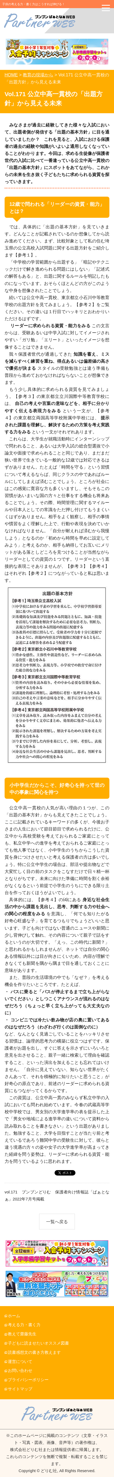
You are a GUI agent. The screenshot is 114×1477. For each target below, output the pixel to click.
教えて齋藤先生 (22, 1334)
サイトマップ (20, 1389)
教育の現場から (38, 74)
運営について (20, 1361)
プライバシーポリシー (28, 1380)
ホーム (14, 1316)
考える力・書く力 (24, 1325)
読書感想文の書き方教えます (34, 1352)
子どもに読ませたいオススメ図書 (38, 1343)
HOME (11, 74)
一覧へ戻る (57, 1221)
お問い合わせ (20, 1370)
